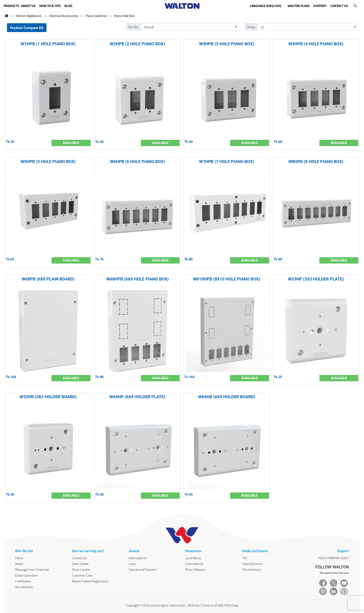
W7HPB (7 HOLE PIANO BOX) (226, 161)
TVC (245, 557)
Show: (251, 26)
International (137, 557)
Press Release (195, 569)
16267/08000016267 (333, 557)
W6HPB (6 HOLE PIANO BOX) (137, 161)
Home (19, 557)
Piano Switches (96, 15)
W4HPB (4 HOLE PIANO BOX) (315, 43)
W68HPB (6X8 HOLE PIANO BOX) (137, 279)
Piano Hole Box (124, 15)
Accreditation (24, 586)
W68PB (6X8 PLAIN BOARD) (48, 279)
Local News (193, 557)
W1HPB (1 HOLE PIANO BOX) (48, 43)
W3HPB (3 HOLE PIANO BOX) (226, 43)
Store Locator (81, 569)
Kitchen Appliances (29, 15)
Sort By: (133, 26)
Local (132, 563)
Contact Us (79, 557)
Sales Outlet (80, 563)
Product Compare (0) (26, 27)
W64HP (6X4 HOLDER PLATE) (137, 396)
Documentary (251, 569)
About (19, 563)
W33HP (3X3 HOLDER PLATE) (316, 279)
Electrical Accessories (63, 15)
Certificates (23, 581)
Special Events (252, 563)
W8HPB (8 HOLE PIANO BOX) (315, 161)
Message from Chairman (32, 569)
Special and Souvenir (143, 569)
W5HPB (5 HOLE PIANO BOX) (48, 161)
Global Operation (26, 575)
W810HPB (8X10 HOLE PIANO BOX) (226, 279)
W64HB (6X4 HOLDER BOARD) (226, 396)
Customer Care (82, 575)
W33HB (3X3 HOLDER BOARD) (48, 396)
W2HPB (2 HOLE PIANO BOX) (137, 43)
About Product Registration (90, 581)
